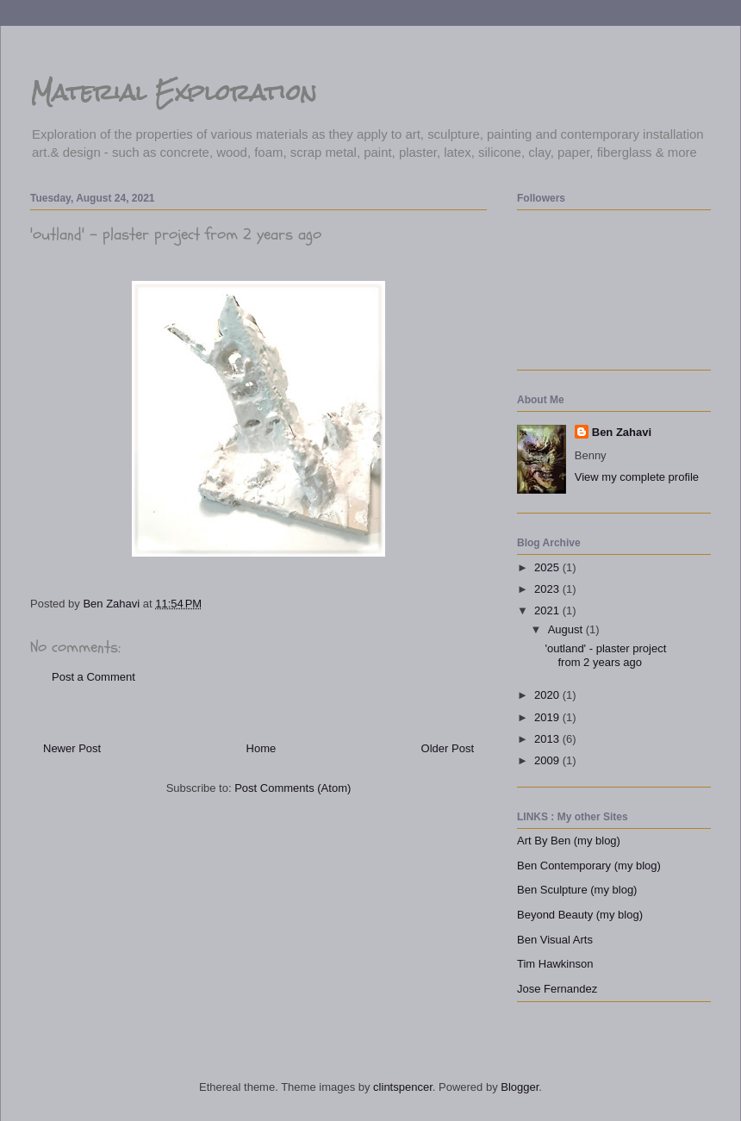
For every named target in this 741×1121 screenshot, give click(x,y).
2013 (548, 738)
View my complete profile (637, 476)
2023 (548, 588)
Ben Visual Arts (555, 939)
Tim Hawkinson (555, 963)
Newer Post (72, 748)
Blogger (520, 1087)
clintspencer (403, 1087)
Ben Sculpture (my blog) (577, 889)
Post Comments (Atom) (292, 788)
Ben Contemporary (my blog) (589, 865)
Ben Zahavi (621, 432)
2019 (548, 717)
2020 (548, 694)
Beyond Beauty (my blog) (580, 914)
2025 (548, 567)
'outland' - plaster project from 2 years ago (605, 655)
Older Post (447, 748)
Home (261, 748)
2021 (548, 610)
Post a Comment (93, 676)
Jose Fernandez (557, 988)
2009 (548, 760)
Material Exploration (173, 92)
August (567, 629)
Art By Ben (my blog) (568, 840)
